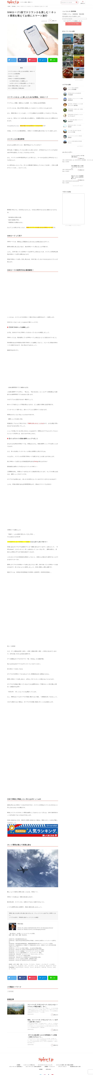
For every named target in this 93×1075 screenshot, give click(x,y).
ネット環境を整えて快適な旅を (16, 88)
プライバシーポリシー (62, 1066)
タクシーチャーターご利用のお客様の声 (33, 1066)
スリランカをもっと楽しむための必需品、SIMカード (21, 71)
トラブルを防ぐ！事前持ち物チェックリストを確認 (23, 917)
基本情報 (13, 6)
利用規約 (41, 1069)
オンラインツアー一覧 (78, 187)
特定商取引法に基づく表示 (75, 1066)
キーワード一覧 (79, 80)
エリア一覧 (80, 146)
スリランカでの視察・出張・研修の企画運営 (64, 1064)
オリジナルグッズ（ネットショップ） (45, 1064)
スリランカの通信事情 (14, 73)
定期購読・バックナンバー (50, 1066)
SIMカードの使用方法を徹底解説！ (17, 78)
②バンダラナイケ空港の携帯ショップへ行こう (22, 83)
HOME (9, 6)
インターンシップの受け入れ (29, 1064)
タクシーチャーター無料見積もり (15, 1066)
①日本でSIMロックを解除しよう (19, 81)
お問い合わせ (48, 1069)
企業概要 (18, 1064)
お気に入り (52, 20)
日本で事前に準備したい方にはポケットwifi (19, 85)
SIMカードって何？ (13, 76)
